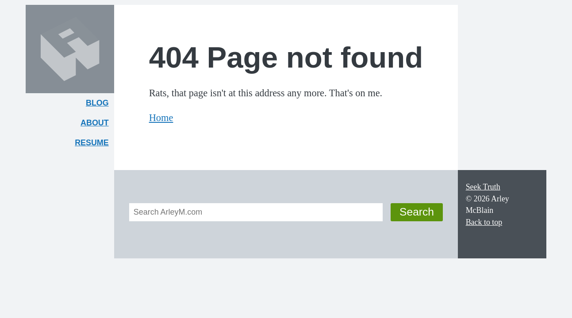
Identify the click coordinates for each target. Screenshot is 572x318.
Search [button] (416, 212)
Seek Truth (483, 186)
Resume (92, 142)
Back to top (484, 222)
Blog (97, 102)
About (97, 125)
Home (161, 117)
